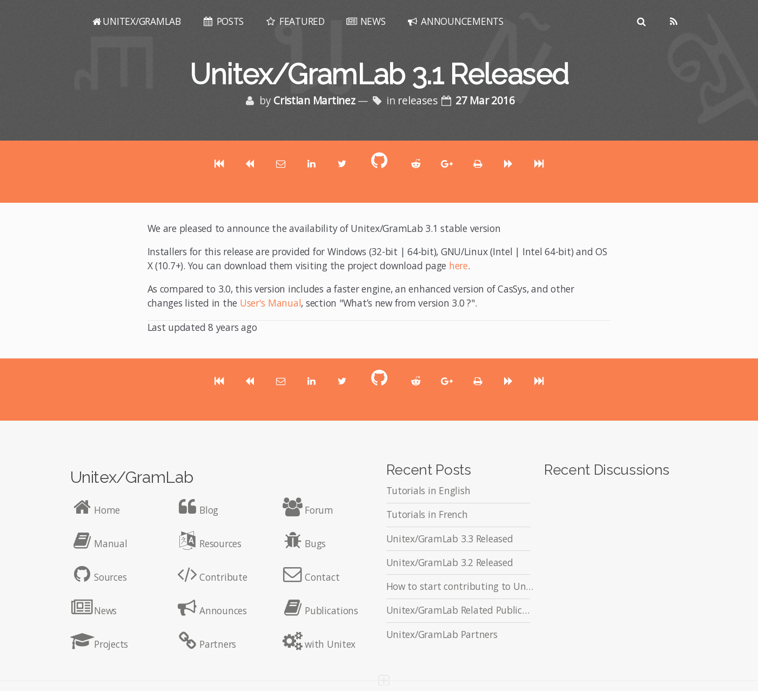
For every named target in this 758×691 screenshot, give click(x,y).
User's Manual (270, 302)
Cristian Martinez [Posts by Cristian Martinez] (316, 101)
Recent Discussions (606, 470)
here (458, 265)
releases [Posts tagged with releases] (419, 101)
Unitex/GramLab (131, 477)
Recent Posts (428, 470)
